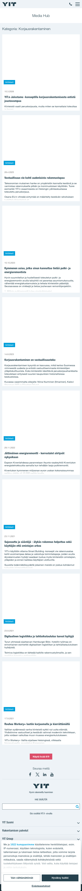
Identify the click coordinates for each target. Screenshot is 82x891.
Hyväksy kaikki (60, 878)
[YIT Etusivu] (9, 4)
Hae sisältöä (41, 799)
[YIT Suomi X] (37, 774)
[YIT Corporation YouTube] (52, 774)
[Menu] (77, 4)
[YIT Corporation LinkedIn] (44, 774)
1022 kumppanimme (22, 844)
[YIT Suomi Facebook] (30, 774)
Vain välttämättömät (22, 878)
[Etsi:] (77, 806)
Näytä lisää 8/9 (41, 756)
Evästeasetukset (41, 886)
